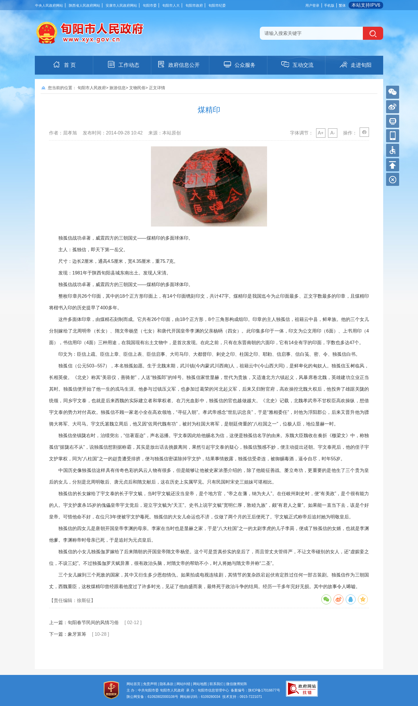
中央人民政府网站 (49, 5)
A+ (321, 132)
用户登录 (312, 5)
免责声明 (150, 684)
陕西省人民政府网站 (84, 5)
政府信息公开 (178, 64)
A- (332, 132)
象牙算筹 (77, 634)
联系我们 (217, 684)
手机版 (329, 5)
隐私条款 (167, 684)
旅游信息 (117, 87)
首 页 (64, 64)
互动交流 (297, 64)
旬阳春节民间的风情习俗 (93, 622)
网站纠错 (183, 684)
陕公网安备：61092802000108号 (152, 697)
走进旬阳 (355, 64)
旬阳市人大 (171, 5)
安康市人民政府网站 (121, 5)
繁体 (342, 5)
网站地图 (200, 684)
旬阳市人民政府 (92, 87)
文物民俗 (137, 87)
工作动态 (123, 64)
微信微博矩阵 (236, 684)
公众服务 (239, 64)
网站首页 (133, 684)
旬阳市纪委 (217, 5)
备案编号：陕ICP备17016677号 (255, 690)
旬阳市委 (150, 5)
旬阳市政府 (194, 5)
